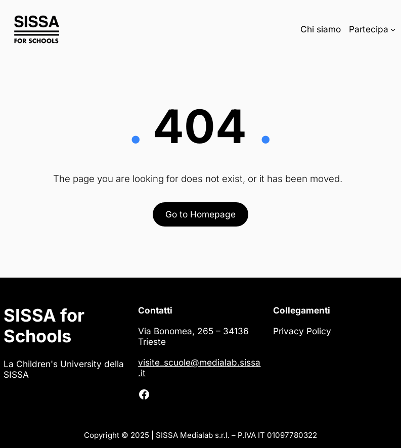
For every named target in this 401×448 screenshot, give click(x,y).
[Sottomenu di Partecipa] (392, 28)
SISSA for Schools (44, 325)
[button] (20, 428)
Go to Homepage (200, 214)
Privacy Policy (302, 331)
